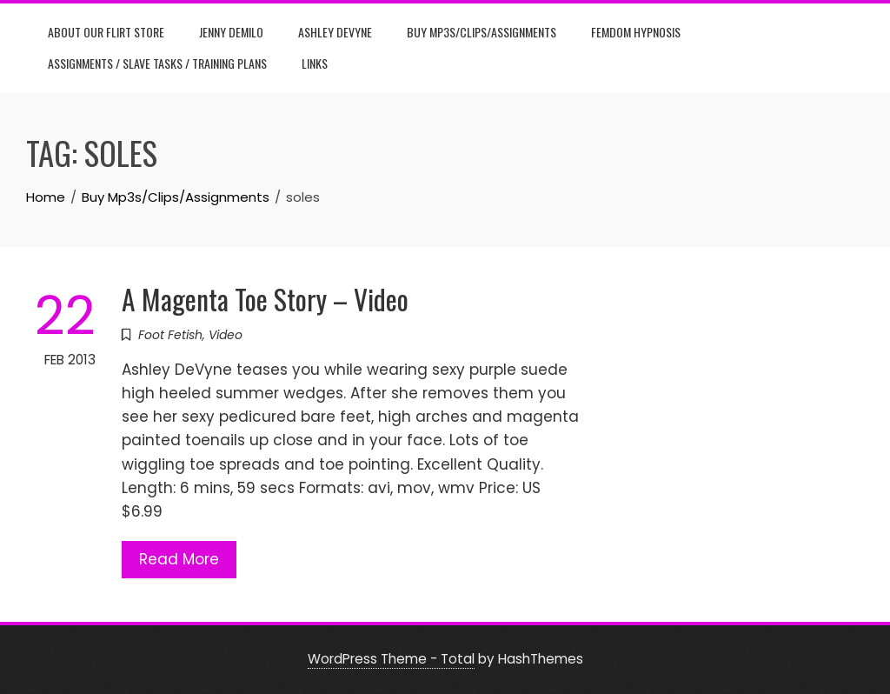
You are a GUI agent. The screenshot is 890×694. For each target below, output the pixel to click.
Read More (179, 559)
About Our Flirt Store (106, 32)
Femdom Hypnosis (636, 32)
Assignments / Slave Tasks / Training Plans (157, 63)
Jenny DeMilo (231, 32)
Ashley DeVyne (335, 32)
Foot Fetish (170, 335)
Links (315, 63)
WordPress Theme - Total (391, 659)
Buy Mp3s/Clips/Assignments (481, 32)
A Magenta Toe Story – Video (265, 298)
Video (225, 335)
